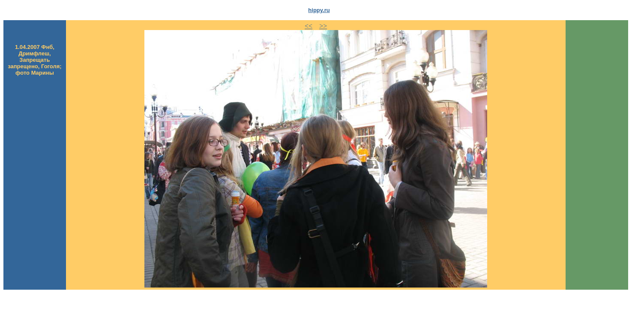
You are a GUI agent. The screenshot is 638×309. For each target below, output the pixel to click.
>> (323, 26)
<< (308, 26)
